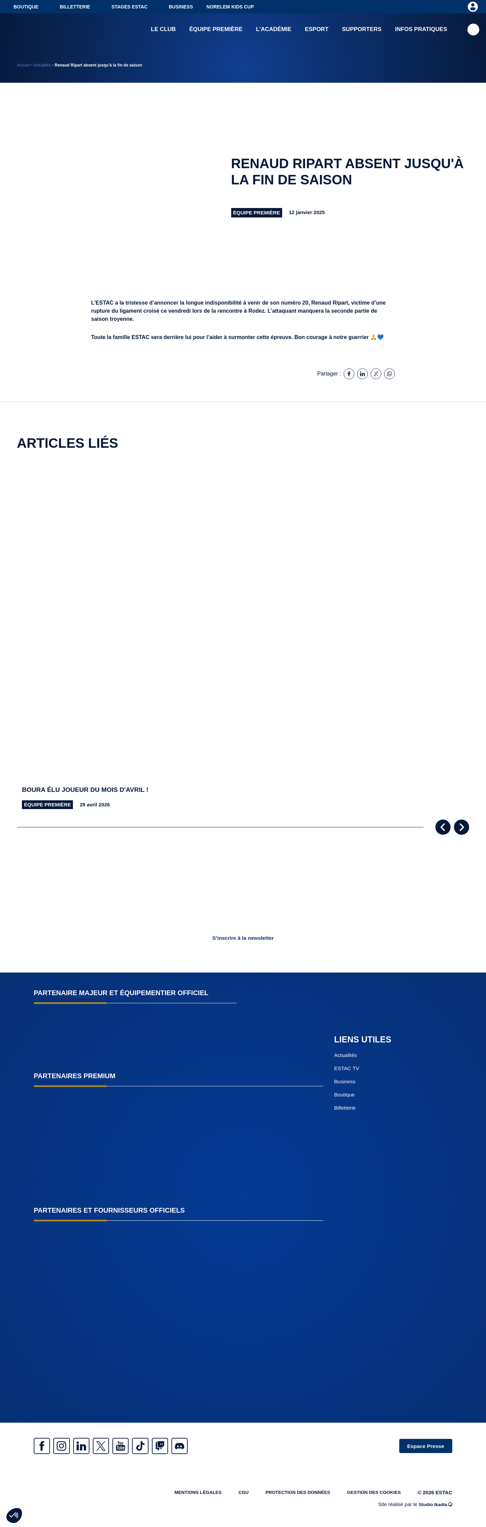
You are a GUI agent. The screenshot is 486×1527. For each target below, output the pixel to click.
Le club (163, 30)
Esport (316, 30)
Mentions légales (182, 1495)
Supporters (361, 30)
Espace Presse (423, 1446)
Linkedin (91, 1446)
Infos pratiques (421, 30)
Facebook (44, 1446)
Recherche (473, 30)
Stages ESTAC (129, 6)
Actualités (42, 65)
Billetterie (75, 6)
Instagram (67, 1446)
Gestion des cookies (371, 1495)
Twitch (185, 1446)
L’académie (274, 30)
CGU (230, 1495)
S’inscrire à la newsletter (243, 938)
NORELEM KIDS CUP (230, 6)
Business (181, 6)
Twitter (114, 1446)
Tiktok (162, 1446)
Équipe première (216, 30)
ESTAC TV (347, 1068)
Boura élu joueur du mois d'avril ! (88, 790)
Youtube (138, 1446)
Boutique (26, 6)
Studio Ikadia (434, 1507)
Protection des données (289, 1495)
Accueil (23, 65)
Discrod (209, 1446)
